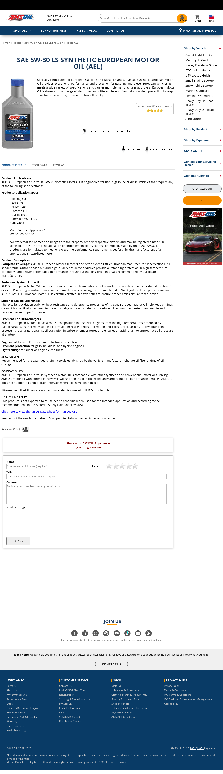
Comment (13, 482)
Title (9, 472)
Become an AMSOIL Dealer (22, 720)
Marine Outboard (197, 91)
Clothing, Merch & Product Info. (129, 698)
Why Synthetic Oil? (17, 698)
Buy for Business (16, 716)
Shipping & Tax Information (74, 703)
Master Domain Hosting (20, 765)
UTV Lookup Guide (197, 75)
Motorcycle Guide (197, 60)
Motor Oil (117, 689)
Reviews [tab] (59, 165)
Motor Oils (29, 42)
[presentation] (37, 527)
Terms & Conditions (175, 694)
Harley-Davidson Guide (201, 65)
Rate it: (97, 466)
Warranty (12, 725)
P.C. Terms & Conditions (177, 698)
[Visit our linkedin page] (138, 639)
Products (16, 42)
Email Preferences (69, 711)
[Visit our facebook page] (74, 639)
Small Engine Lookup (199, 80)
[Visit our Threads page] (106, 639)
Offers (10, 707)
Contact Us (65, 689)
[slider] (155, 110)
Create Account (202, 188)
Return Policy (66, 698)
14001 (200, 752)
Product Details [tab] (13, 165)
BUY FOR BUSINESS (54, 30)
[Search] (127, 18)
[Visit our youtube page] (117, 639)
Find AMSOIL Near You (199, 30)
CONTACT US (115, 30)
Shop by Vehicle (120, 707)
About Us (12, 694)
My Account (65, 707)
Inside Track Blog (16, 734)
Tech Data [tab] (39, 165)
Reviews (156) (15, 429)
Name (10, 462)
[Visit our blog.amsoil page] (148, 639)
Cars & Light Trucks (198, 55)
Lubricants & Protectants (125, 694)
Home (4, 42)
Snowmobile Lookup (199, 85)
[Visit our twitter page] (85, 639)
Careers (11, 689)
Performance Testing (18, 703)
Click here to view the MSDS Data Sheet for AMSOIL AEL (39, 411)
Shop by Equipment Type (125, 703)
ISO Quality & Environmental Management (188, 703)
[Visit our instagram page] (95, 639)
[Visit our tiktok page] (127, 639)
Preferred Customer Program (23, 711)
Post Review (18, 544)
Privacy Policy (171, 689)
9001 (193, 752)
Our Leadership (15, 729)
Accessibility (171, 707)
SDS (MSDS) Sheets (70, 720)
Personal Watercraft (199, 96)
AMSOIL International (124, 720)
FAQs (62, 716)
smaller (11, 511)
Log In (202, 200)
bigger (24, 511)
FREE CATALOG (86, 30)
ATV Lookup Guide (197, 70)
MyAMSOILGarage (122, 716)
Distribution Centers (70, 725)
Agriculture (193, 119)
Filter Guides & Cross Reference (130, 711)
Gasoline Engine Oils (49, 42)
